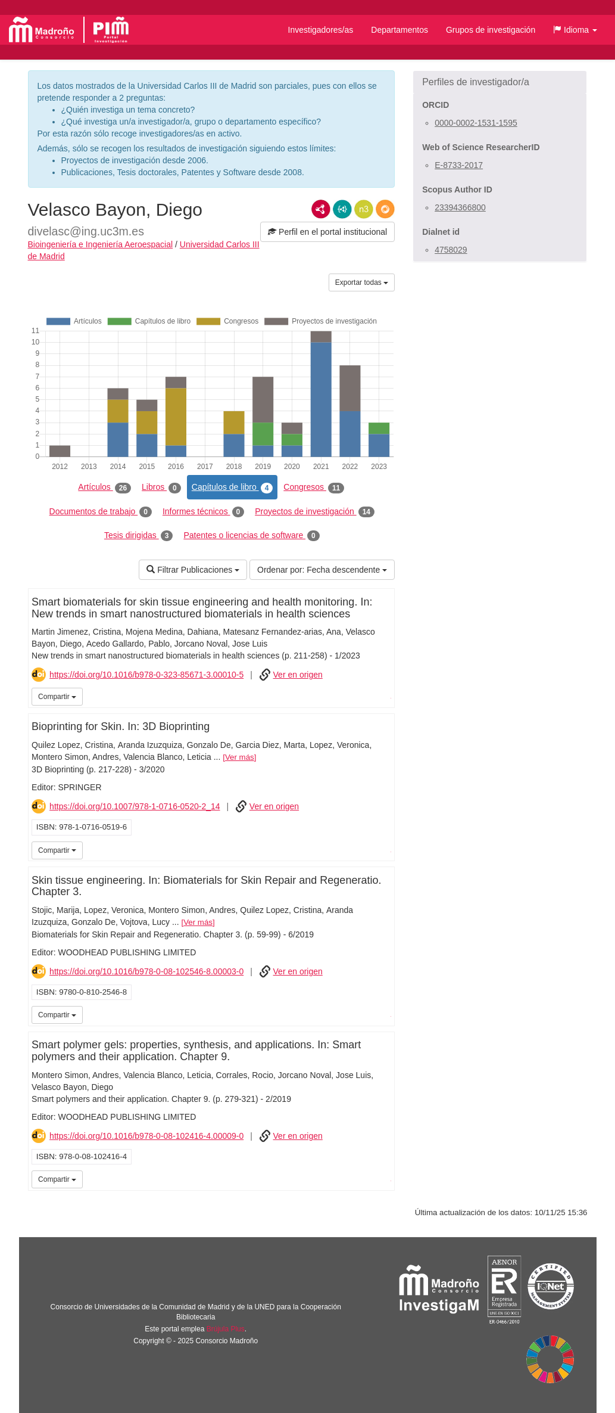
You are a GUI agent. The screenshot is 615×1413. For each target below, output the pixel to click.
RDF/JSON (385, 209)
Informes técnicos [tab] (203, 512)
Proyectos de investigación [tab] (314, 512)
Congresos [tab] (313, 487)
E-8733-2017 (459, 165)
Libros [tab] (161, 487)
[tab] (499, 82)
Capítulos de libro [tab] (232, 487)
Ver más (239, 757)
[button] (575, 30)
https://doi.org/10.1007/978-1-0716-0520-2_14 (134, 806)
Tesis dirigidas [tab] (138, 535)
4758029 (451, 249)
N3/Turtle (363, 209)
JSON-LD (342, 209)
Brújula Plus (226, 1329)
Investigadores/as (321, 30)
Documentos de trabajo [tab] (100, 512)
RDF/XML (320, 209)
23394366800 (460, 207)
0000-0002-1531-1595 (476, 123)
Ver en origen (298, 674)
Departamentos (399, 30)
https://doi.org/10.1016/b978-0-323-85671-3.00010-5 (146, 674)
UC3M (384, 695)
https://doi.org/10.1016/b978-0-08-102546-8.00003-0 (146, 971)
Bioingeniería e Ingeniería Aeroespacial (100, 244)
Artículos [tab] (104, 487)
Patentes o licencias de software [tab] (251, 535)
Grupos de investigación (490, 30)
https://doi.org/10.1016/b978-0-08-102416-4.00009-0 (146, 1136)
